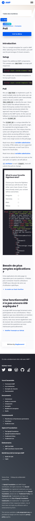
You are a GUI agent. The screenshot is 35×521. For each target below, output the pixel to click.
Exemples (18, 26)
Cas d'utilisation (8, 386)
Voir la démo (17, 34)
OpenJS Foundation (9, 484)
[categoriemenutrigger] (13, 19)
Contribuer (7, 421)
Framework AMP (9, 384)
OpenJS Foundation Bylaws (11, 434)
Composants (7, 404)
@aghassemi (19, 344)
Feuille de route (8, 423)
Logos (5, 459)
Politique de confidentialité (18, 477)
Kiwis (12, 202)
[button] (31, 2)
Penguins (12, 195)
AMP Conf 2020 (8, 446)
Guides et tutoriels (9, 401)
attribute (7, 164)
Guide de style (8, 456)
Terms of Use (5, 477)
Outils (6, 411)
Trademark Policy (9, 436)
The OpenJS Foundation (10, 431)
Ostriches (12, 199)
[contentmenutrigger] (16, 13)
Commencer (7, 399)
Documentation (8, 26)
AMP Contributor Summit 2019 (13, 449)
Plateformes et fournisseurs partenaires (16, 419)
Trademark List (8, 438)
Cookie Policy (5, 479)
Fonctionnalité (8, 391)
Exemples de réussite (10, 389)
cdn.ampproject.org (23, 512)
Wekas (12, 206)
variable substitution (22, 143)
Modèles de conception (11, 408)
